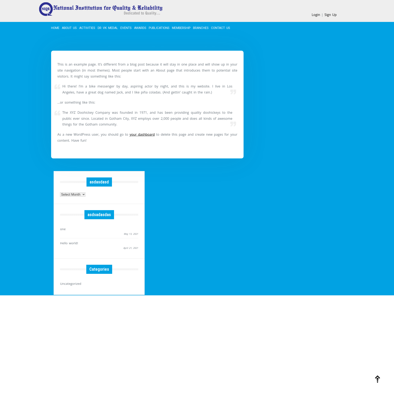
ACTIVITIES (87, 28)
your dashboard (142, 134)
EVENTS (126, 28)
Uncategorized (70, 283)
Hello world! (68, 242)
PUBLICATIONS (159, 28)
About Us (69, 28)
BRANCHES (201, 28)
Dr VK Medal (108, 28)
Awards (140, 28)
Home (55, 28)
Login (316, 14)
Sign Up (330, 14)
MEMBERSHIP (181, 28)
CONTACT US (220, 28)
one (62, 229)
